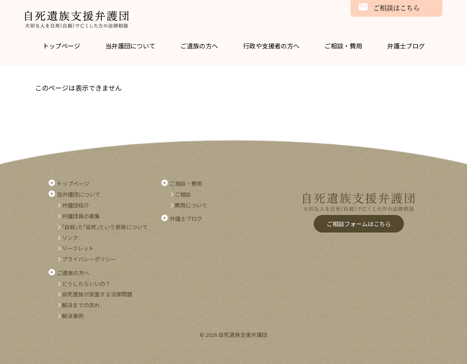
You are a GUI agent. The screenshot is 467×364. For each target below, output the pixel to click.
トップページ (61, 45)
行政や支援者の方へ (271, 45)
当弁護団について (130, 45)
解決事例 (73, 316)
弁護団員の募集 (81, 216)
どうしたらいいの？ (86, 284)
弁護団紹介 (75, 205)
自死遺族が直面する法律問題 (97, 294)
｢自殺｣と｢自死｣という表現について (105, 227)
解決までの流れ (81, 305)
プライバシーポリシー (89, 259)
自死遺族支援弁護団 (77, 19)
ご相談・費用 (343, 45)
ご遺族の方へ (199, 45)
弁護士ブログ (406, 45)
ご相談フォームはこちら (359, 223)
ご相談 (183, 194)
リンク (70, 238)
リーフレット (78, 248)
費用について (191, 205)
